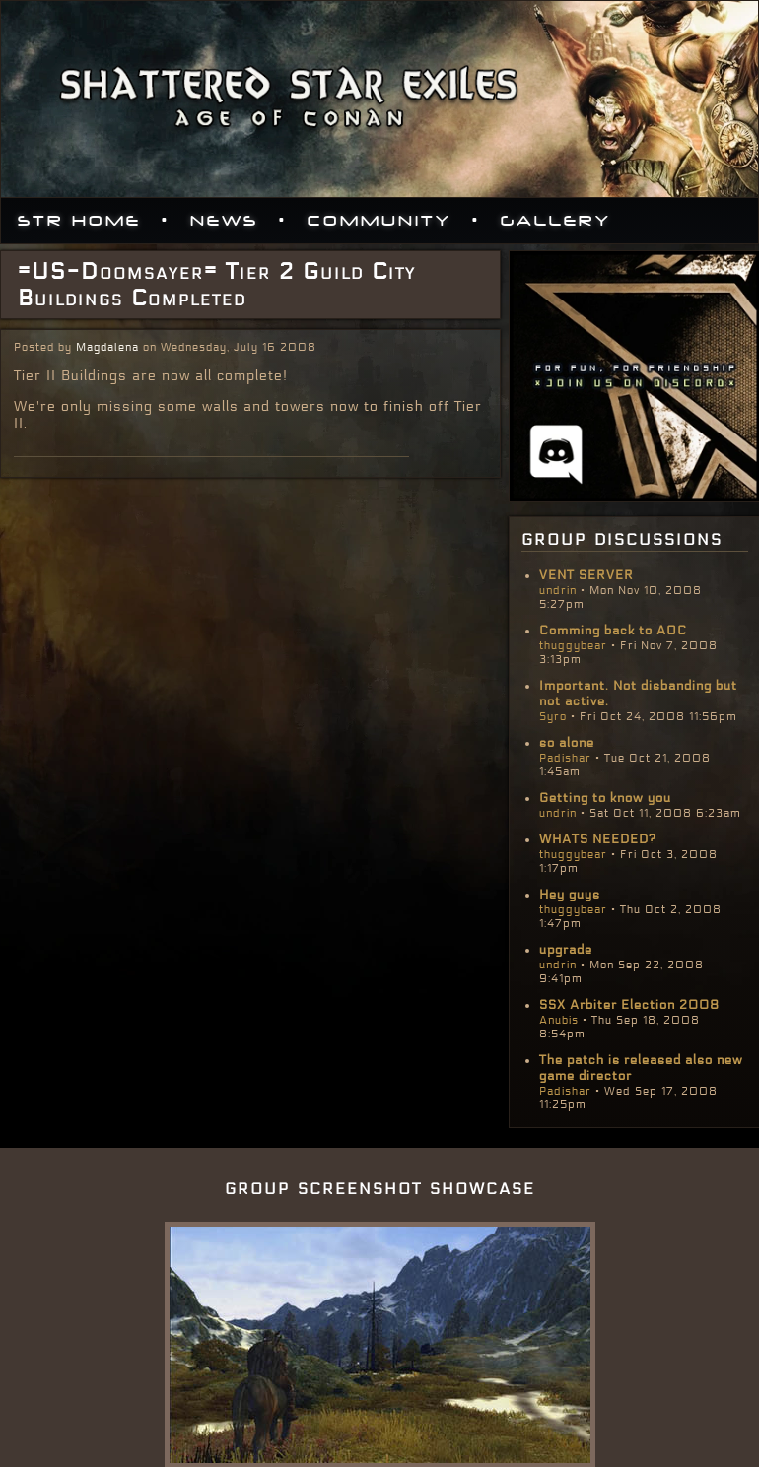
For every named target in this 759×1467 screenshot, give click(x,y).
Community (379, 221)
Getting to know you (605, 798)
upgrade (565, 950)
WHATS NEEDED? (597, 839)
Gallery (556, 221)
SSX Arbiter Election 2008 (629, 1005)
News (224, 221)
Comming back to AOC (613, 630)
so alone (566, 743)
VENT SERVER (586, 575)
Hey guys (569, 894)
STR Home (79, 221)
